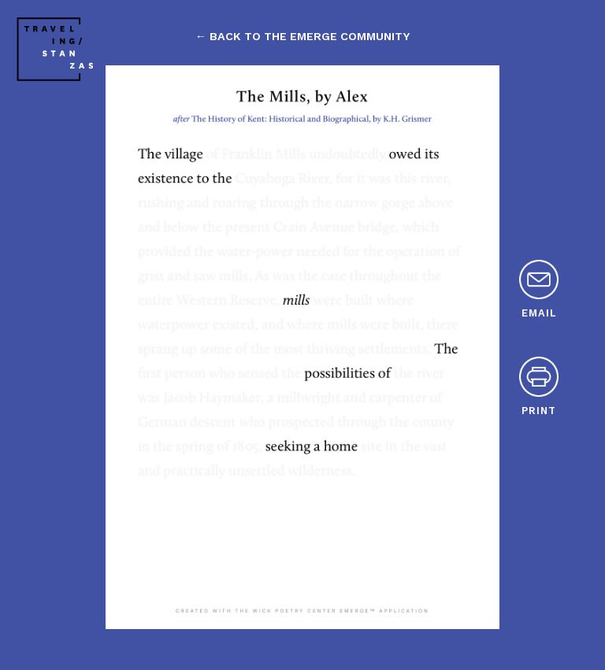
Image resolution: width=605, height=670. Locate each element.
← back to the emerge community (302, 36)
